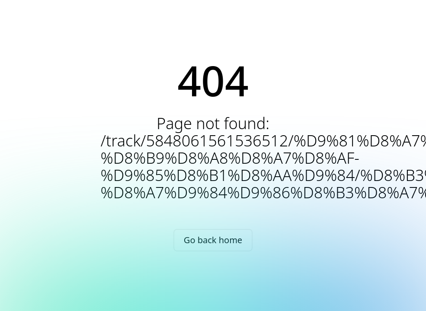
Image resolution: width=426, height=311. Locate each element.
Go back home (213, 240)
